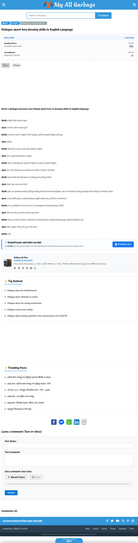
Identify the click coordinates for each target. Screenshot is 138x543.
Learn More (92, 536)
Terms (131, 530)
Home (5, 23)
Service (104, 530)
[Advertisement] (69, 88)
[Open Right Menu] (134, 5)
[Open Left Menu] (3, 5)
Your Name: (69, 443)
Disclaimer (122, 530)
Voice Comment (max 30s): (18, 473)
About (87, 530)
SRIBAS (16, 530)
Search (103, 15)
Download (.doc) (123, 244)
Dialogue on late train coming (18, 309)
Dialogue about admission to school (20, 297)
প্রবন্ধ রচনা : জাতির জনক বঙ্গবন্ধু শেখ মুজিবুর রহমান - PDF (27, 383)
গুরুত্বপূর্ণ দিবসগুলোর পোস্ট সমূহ (17, 409)
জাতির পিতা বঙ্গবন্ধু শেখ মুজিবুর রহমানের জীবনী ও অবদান (27, 377)
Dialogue (15, 23)
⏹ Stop (36, 479)
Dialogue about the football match (20, 290)
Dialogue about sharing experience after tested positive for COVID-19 (35, 316)
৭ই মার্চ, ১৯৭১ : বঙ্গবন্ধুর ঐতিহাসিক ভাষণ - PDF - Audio (27, 390)
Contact (96, 530)
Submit (11, 494)
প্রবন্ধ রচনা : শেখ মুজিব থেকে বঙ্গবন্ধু (19, 396)
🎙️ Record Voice (16, 479)
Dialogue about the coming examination (23, 303)
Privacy (113, 530)
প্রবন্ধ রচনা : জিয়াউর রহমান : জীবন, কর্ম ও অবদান (24, 402)
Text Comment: (69, 459)
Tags (5, 65)
